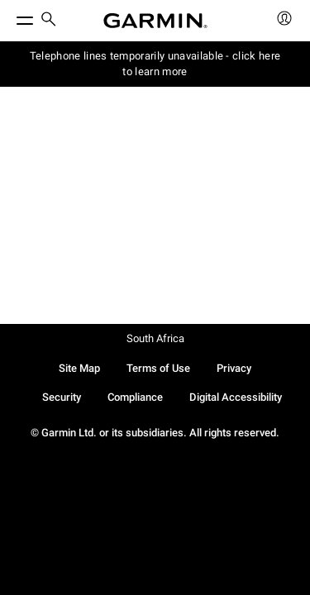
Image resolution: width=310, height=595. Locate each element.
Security (61, 397)
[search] (48, 21)
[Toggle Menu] (10, 16)
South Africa (155, 338)
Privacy (234, 368)
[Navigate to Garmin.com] (155, 20)
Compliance (135, 397)
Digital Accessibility (235, 397)
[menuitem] (48, 21)
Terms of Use (158, 368)
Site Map (79, 368)
